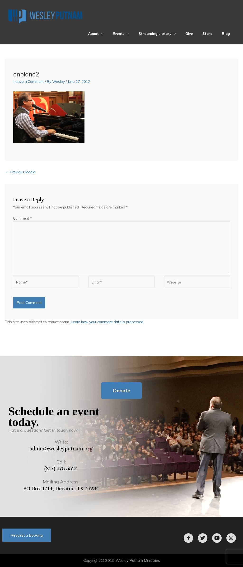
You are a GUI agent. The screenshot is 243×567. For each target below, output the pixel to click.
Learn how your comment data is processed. (107, 322)
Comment (22, 218)
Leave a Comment (28, 81)
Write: (61, 442)
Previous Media (20, 172)
